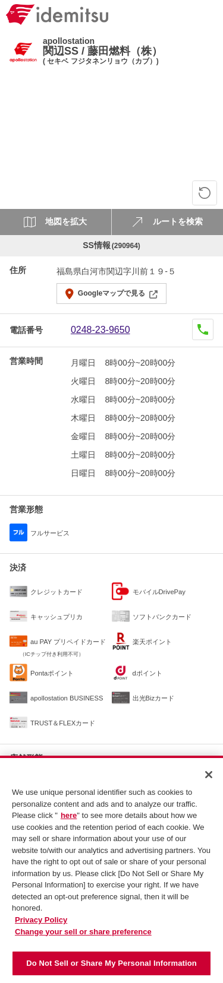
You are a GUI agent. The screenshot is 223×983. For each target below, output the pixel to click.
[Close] (209, 779)
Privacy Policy (41, 924)
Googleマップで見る (111, 293)
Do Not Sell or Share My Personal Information (111, 967)
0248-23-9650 (100, 330)
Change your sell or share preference (83, 935)
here (69, 820)
